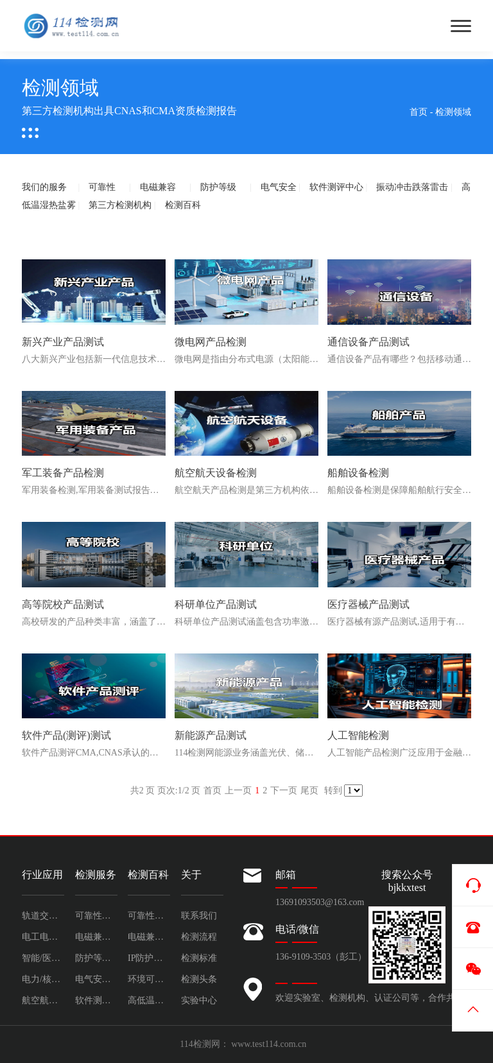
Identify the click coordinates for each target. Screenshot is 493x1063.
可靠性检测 (96, 915)
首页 (419, 112)
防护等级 (218, 187)
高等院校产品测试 (63, 604)
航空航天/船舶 (43, 1000)
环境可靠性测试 (149, 979)
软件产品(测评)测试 (66, 735)
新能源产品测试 (210, 735)
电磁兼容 (158, 187)
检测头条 (199, 979)
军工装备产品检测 (63, 472)
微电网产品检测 (210, 341)
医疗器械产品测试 (368, 604)
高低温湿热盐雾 (149, 1000)
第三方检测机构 (120, 205)
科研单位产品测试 (216, 604)
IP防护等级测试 (149, 958)
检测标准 (199, 958)
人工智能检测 (358, 735)
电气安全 (279, 187)
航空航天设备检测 (216, 472)
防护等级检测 (96, 958)
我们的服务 (44, 187)
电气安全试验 (96, 979)
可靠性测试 (149, 915)
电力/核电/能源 (43, 979)
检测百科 (183, 205)
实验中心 (199, 1000)
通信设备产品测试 (368, 341)
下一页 (283, 790)
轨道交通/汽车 (43, 915)
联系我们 (199, 915)
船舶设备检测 (358, 472)
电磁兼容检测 (96, 937)
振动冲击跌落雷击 (412, 187)
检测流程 (199, 937)
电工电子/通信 (43, 937)
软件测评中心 (336, 187)
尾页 (309, 790)
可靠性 (102, 187)
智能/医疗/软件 (43, 958)
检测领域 (453, 112)
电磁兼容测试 (149, 937)
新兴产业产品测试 (63, 341)
